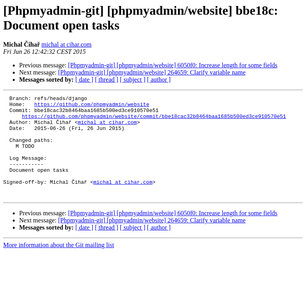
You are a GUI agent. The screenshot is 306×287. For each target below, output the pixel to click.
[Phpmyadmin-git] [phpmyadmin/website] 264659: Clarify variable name (152, 72)
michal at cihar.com (66, 44)
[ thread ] (106, 79)
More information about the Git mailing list (58, 265)
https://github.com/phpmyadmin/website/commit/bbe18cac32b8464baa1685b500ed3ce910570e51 (154, 120)
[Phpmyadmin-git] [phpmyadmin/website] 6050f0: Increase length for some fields (173, 65)
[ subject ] (132, 79)
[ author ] (159, 79)
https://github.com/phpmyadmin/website (91, 106)
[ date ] (84, 79)
